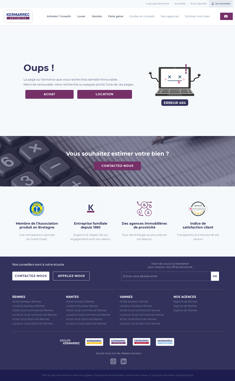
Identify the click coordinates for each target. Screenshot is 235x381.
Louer (81, 16)
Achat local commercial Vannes (140, 310)
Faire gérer (116, 16)
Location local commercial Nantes (88, 314)
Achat (49, 94)
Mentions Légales (82, 375)
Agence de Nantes (185, 306)
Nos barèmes (64, 375)
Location (104, 94)
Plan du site (48, 375)
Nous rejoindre (198, 3)
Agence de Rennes (185, 301)
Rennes (18, 297)
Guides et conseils (142, 16)
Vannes (126, 297)
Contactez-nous (117, 166)
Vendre (97, 16)
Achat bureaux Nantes (80, 301)
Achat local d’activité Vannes (138, 319)
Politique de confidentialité (109, 375)
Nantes (72, 297)
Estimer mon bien (197, 16)
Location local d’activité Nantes (86, 323)
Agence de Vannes (185, 310)
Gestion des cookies (136, 375)
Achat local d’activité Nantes (84, 319)
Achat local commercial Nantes (86, 310)
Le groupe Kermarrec (157, 3)
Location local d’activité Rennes (32, 323)
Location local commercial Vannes (142, 314)
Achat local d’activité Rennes (30, 319)
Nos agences (170, 16)
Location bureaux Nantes (82, 306)
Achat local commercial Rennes (32, 310)
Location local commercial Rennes (34, 314)
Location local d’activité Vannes (140, 323)
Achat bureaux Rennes (26, 301)
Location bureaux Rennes (28, 306)
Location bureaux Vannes (136, 306)
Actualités (179, 3)
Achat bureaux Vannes (134, 301)
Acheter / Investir (59, 16)
